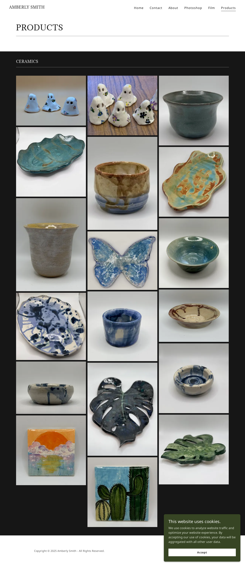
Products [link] (228, 8)
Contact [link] (156, 8)
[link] (27, 7)
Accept (202, 552)
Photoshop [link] (193, 8)
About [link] (173, 8)
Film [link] (211, 8)
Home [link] (139, 8)
